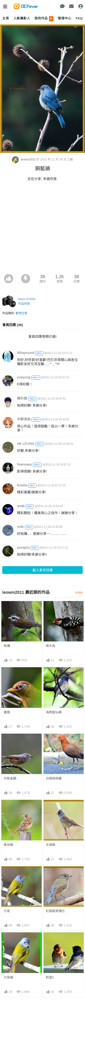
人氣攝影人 (21, 18)
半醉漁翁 (24, 419)
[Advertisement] (42, 229)
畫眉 (7, 712)
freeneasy (24, 464)
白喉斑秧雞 (54, 778)
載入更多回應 (42, 570)
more (79, 592)
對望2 (50, 977)
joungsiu (23, 547)
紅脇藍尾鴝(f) (55, 911)
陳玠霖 (22, 398)
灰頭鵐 (50, 845)
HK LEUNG (25, 443)
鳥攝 (7, 646)
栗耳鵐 (8, 845)
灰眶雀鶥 (10, 778)
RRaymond (25, 353)
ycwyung (23, 377)
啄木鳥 (50, 646)
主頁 (5, 18)
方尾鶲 (8, 977)
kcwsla (22, 485)
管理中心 (64, 18)
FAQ (79, 18)
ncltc (20, 526)
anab (20, 506)
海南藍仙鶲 (54, 712)
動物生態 (21, 313)
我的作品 (44, 18)
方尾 (7, 911)
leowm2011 (24, 159)
